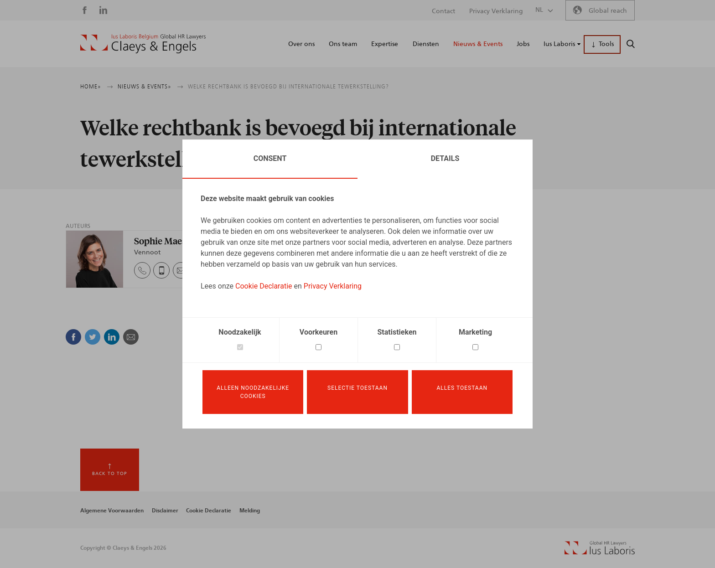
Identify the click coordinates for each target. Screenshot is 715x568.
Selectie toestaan (357, 388)
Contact (443, 11)
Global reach (608, 11)
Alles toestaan (462, 388)
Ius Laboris (559, 44)
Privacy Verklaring (333, 286)
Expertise (384, 44)
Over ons (301, 44)
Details (445, 158)
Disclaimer (165, 510)
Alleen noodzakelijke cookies (253, 392)
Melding (249, 510)
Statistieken (397, 332)
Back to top (109, 473)
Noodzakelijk (239, 332)
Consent (270, 158)
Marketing (475, 332)
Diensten (426, 44)
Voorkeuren (318, 332)
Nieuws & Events (478, 44)
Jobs (523, 44)
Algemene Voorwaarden (112, 510)
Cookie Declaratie (263, 286)
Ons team (343, 44)
